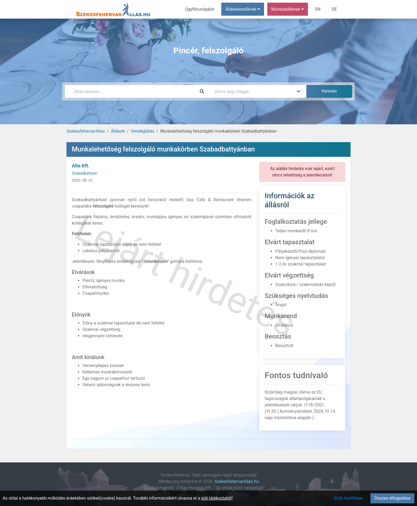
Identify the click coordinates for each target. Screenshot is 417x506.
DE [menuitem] (334, 9)
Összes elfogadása (392, 498)
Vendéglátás (142, 131)
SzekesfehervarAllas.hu (237, 481)
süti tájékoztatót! (217, 498)
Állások (118, 131)
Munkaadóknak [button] (287, 9)
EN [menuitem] (318, 9)
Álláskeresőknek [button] (243, 9)
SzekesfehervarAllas (85, 131)
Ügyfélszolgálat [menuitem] (199, 9)
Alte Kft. (80, 165)
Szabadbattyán (84, 173)
